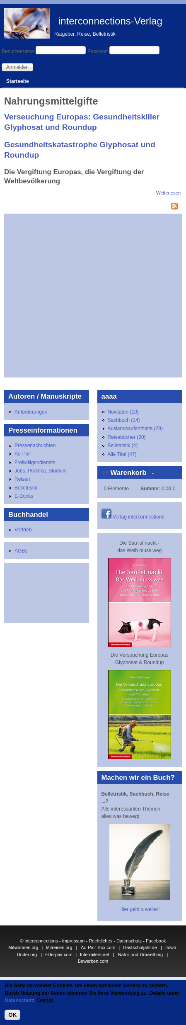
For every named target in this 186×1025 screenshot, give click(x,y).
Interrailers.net (94, 954)
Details (45, 1000)
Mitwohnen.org (23, 947)
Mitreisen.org (59, 947)
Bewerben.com (93, 961)
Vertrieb (22, 530)
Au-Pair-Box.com (98, 947)
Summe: (150, 489)
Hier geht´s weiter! (139, 909)
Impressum (73, 940)
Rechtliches (100, 940)
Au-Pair (22, 454)
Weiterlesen (168, 192)
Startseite (17, 81)
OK (12, 1015)
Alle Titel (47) (122, 454)
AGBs (20, 551)
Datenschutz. (20, 1000)
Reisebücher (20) (127, 437)
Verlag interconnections (138, 517)
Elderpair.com (58, 954)
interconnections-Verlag (110, 21)
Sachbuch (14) (124, 420)
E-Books (23, 496)
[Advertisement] (77, 295)
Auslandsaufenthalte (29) (135, 428)
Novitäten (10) (123, 412)
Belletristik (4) (123, 445)
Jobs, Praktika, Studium (40, 471)
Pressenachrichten (35, 445)
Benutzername (18, 51)
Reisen (22, 479)
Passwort (97, 51)
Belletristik (25, 488)
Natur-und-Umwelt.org (140, 954)
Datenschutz (129, 940)
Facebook (156, 940)
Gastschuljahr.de (140, 947)
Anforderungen (30, 412)
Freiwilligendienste (35, 462)
